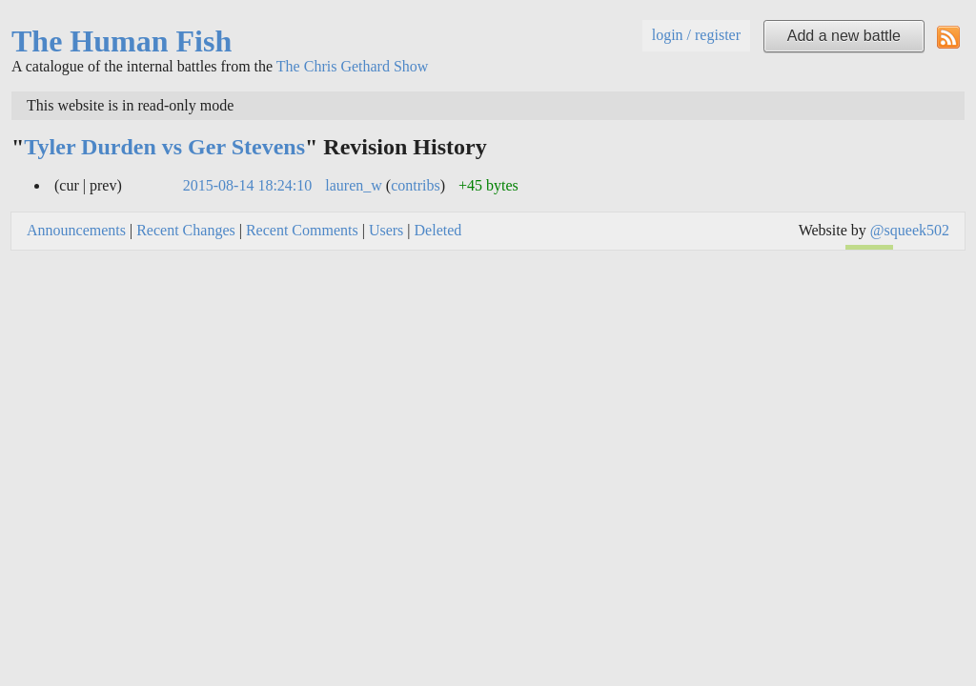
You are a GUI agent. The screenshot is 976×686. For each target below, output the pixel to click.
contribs (415, 185)
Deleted (438, 230)
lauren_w (353, 185)
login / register (696, 35)
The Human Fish (121, 41)
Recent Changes (185, 230)
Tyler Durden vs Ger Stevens (164, 146)
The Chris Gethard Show (352, 66)
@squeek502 (909, 230)
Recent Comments (302, 230)
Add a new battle (844, 36)
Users (386, 230)
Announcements (76, 230)
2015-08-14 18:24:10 (248, 185)
